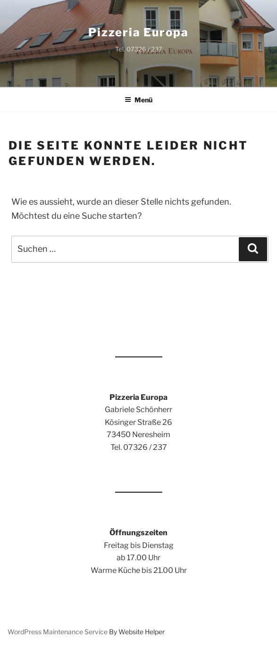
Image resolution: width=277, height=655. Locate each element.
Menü (138, 100)
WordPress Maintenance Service (58, 632)
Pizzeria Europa (138, 32)
